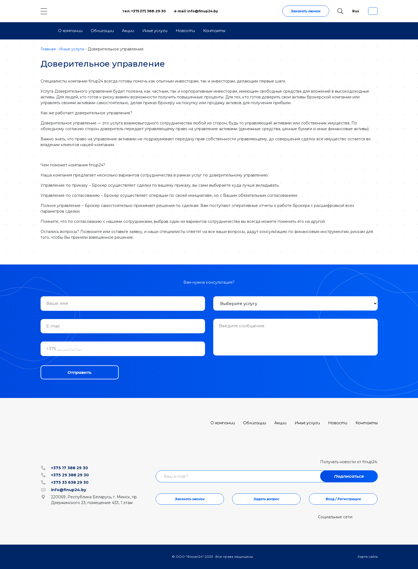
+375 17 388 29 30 (69, 467)
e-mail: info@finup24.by (196, 11)
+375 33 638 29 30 (70, 482)
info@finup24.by (68, 489)
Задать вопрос (266, 499)
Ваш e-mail (176, 476)
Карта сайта (368, 556)
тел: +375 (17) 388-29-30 (144, 11)
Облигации (102, 31)
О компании (70, 31)
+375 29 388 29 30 (70, 475)
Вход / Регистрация (343, 499)
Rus (355, 11)
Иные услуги (154, 31)
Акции (128, 31)
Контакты (214, 31)
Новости (185, 31)
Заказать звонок (306, 11)
